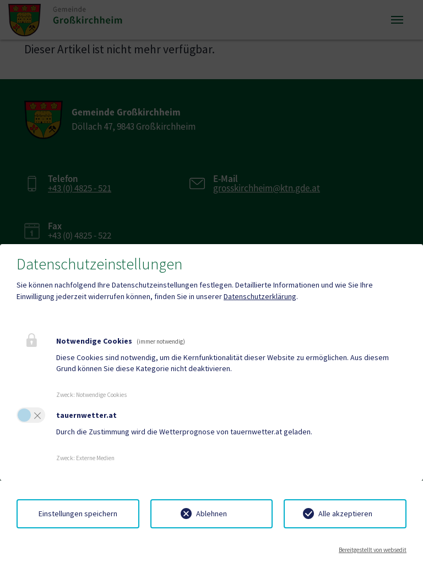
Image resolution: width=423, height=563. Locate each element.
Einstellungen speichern (78, 513)
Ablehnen (211, 513)
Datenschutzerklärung (260, 296)
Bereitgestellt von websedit (372, 550)
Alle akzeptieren (345, 513)
